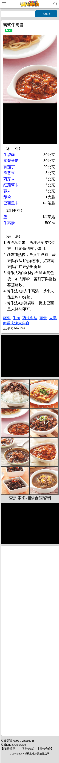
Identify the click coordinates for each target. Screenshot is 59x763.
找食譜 (46, 13)
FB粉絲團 (9, 748)
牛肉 (16, 318)
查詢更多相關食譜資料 (30, 498)
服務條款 (27, 748)
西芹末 (9, 179)
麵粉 (7, 197)
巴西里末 (11, 203)
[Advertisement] (30, 640)
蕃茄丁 (9, 167)
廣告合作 (45, 748)
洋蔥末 (9, 173)
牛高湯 (9, 223)
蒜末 (7, 191)
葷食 (43, 318)
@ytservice (19, 744)
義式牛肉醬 (13, 25)
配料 (7, 318)
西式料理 (29, 318)
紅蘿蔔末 (11, 185)
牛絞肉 (9, 154)
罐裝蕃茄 (11, 160)
